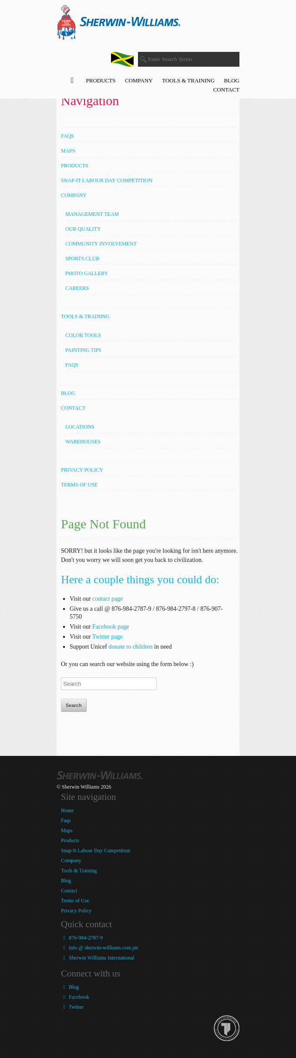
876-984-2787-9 (82, 938)
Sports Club (82, 258)
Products (101, 80)
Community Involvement (101, 244)
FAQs (71, 365)
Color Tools (83, 335)
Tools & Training (188, 80)
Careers (77, 288)
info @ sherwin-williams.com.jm (99, 948)
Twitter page (107, 636)
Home (67, 810)
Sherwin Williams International (98, 958)
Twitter (72, 1007)
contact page (107, 598)
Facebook (75, 997)
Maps (68, 151)
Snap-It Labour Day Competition (106, 180)
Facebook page (110, 626)
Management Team (92, 214)
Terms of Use (79, 485)
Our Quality (83, 229)
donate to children (130, 646)
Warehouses (83, 442)
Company (139, 80)
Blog (231, 80)
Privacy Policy (82, 470)
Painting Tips (83, 350)
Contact (226, 89)
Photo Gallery (86, 273)
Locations (79, 427)
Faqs (67, 136)
